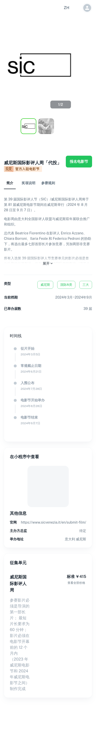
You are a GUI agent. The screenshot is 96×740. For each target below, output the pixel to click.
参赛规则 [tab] (48, 183)
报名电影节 (79, 161)
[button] (66, 8)
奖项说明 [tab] (28, 183)
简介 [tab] (9, 183)
